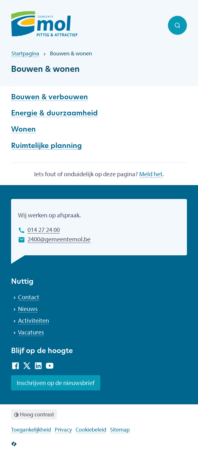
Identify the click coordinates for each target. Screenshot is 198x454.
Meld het (151, 174)
